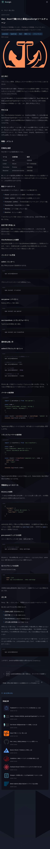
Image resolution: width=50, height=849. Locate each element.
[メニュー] (47, 2)
